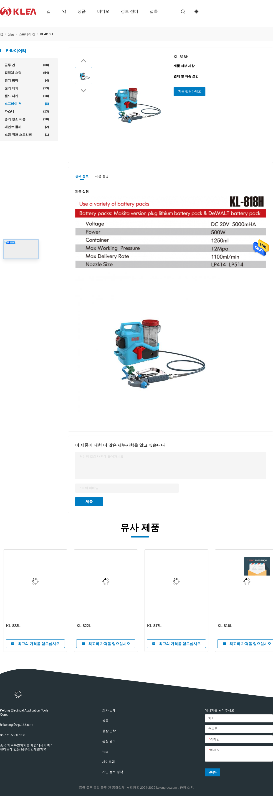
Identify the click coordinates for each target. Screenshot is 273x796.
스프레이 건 (27, 104)
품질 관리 (109, 741)
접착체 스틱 (27, 73)
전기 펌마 (27, 80)
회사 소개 (109, 710)
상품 (82, 11)
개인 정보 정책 (112, 772)
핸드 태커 (27, 96)
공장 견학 (109, 731)
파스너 (27, 111)
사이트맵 (108, 761)
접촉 (154, 11)
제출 (89, 502)
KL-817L (154, 626)
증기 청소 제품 (27, 119)
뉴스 (105, 751)
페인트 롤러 (27, 127)
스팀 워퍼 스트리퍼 (27, 135)
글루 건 (27, 65)
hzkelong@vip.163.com (16, 725)
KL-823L (13, 626)
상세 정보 (82, 176)
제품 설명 (102, 176)
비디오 (103, 11)
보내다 (212, 772)
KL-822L (84, 626)
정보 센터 (129, 11)
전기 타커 (27, 88)
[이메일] (239, 739)
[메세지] (239, 754)
